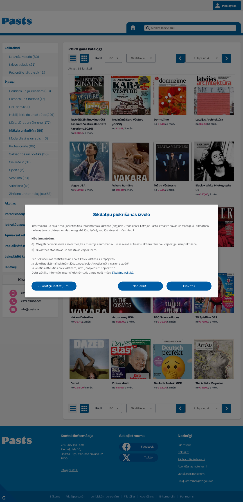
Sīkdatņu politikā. (123, 273)
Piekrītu (189, 286)
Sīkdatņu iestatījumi (54, 286)
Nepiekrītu (140, 286)
